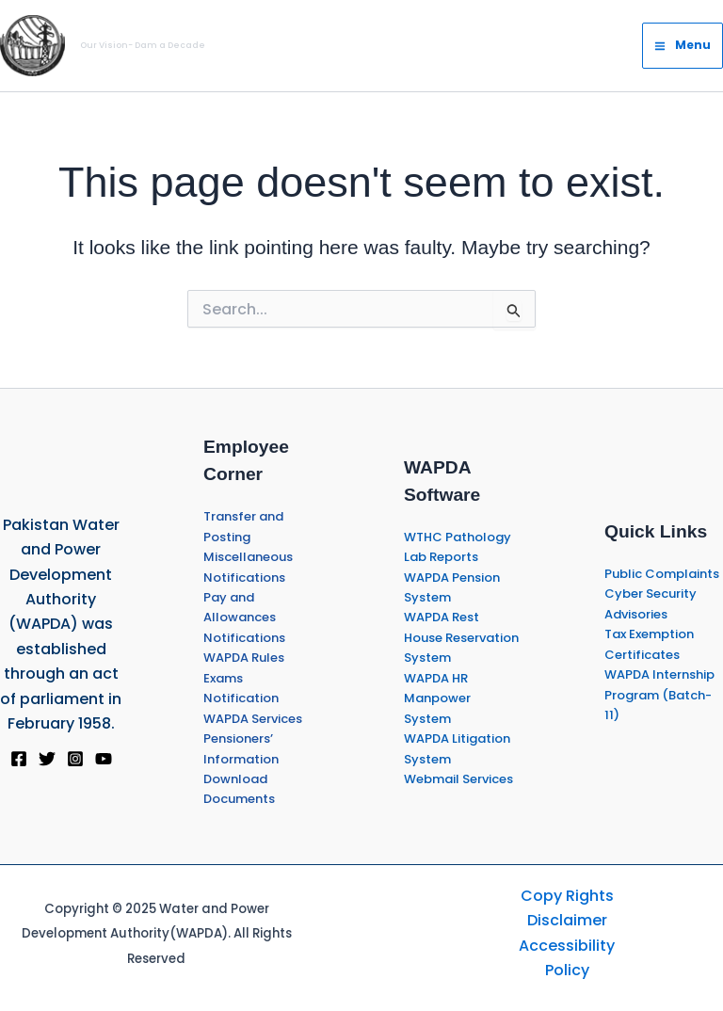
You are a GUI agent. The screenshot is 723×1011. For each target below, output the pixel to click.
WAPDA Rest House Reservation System (461, 637)
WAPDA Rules (243, 657)
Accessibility (567, 945)
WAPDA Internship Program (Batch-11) (659, 695)
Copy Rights (567, 896)
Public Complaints (661, 574)
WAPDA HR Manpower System (437, 698)
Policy (567, 970)
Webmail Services (458, 779)
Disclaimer (567, 920)
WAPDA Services (252, 719)
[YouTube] (103, 758)
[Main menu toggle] (682, 45)
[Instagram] (75, 758)
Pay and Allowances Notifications (244, 617)
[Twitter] (47, 758)
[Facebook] (18, 758)
